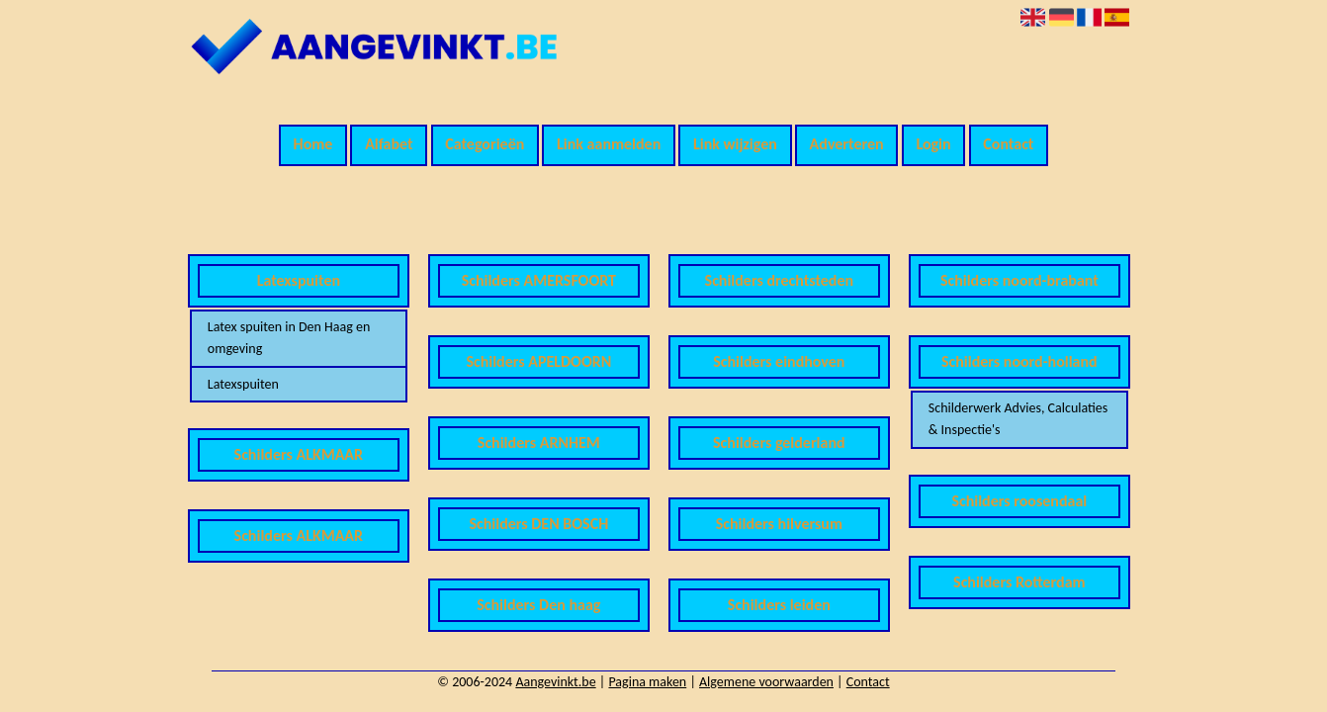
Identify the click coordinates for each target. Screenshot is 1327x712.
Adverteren (847, 143)
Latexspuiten (243, 384)
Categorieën (484, 143)
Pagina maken (647, 681)
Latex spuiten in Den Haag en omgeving (289, 337)
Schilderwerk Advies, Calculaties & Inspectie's (1018, 419)
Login (933, 143)
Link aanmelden (609, 143)
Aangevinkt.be (555, 681)
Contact (1008, 143)
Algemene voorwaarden (766, 681)
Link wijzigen (735, 143)
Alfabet (388, 143)
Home (313, 143)
